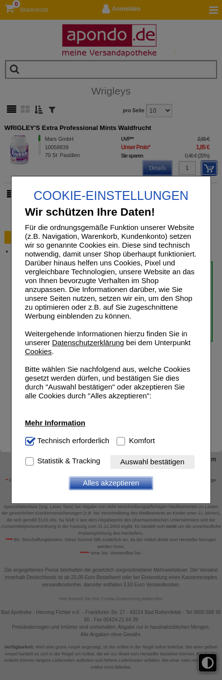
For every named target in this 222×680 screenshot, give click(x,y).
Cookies (38, 352)
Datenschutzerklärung (88, 343)
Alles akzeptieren (111, 483)
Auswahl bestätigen (152, 462)
